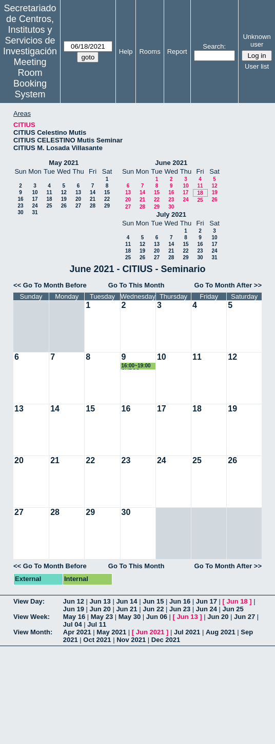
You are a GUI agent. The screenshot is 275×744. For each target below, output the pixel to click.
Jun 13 (100, 601)
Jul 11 (96, 624)
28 (92, 206)
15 (107, 192)
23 (20, 206)
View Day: (29, 601)
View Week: (31, 617)
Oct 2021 (97, 640)
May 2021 (63, 163)
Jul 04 (72, 624)
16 (20, 199)
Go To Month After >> (228, 285)
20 (78, 199)
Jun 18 (237, 601)
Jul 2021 (187, 632)
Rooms (149, 51)
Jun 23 (179, 609)
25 (49, 206)
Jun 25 (233, 609)
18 (49, 199)
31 (34, 212)
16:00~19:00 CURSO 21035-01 (136, 366)
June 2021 (171, 163)
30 (20, 212)
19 (64, 199)
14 (92, 192)
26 (64, 206)
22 (107, 199)
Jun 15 (153, 601)
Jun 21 (126, 609)
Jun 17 (206, 601)
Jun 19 (73, 609)
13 (78, 192)
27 (78, 206)
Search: (214, 46)
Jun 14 (126, 601)
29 (107, 206)
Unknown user (256, 40)
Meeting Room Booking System (30, 78)
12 (64, 192)
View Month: (32, 632)
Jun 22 (153, 609)
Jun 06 (156, 617)
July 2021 (171, 214)
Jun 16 (179, 601)
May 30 (130, 617)
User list (257, 66)
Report (177, 51)
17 (34, 199)
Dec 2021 (165, 640)
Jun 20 (100, 609)
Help (126, 51)
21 (92, 199)
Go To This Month (136, 285)
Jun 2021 (150, 632)
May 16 (74, 617)
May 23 (102, 617)
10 (34, 192)
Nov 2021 (131, 640)
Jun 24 (206, 609)
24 (34, 206)
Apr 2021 (77, 632)
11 (49, 192)
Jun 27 (244, 617)
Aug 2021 (220, 632)
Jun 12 (73, 601)
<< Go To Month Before (50, 285)
